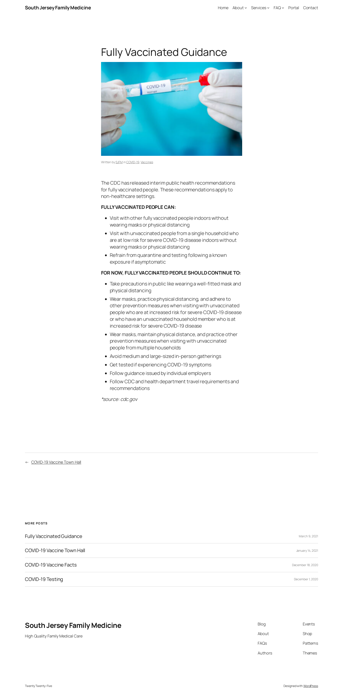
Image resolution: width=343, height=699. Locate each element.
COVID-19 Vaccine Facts (51, 565)
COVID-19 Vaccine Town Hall (56, 462)
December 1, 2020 (306, 579)
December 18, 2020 (305, 565)
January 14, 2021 (307, 550)
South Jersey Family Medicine (58, 7)
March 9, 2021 (308, 536)
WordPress (310, 686)
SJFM (119, 162)
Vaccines (147, 162)
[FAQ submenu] (283, 8)
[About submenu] (246, 8)
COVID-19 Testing (44, 579)
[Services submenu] (268, 8)
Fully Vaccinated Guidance (53, 536)
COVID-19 (132, 162)
